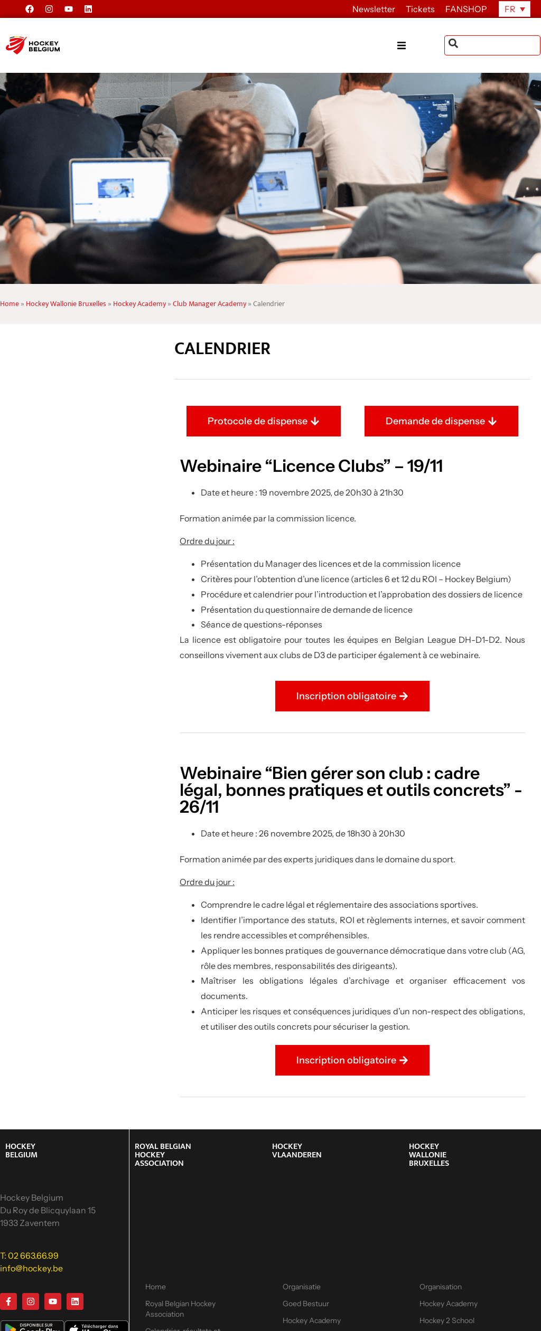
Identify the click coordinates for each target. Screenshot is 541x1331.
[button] (420, 45)
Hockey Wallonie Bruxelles (66, 304)
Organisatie (302, 1286)
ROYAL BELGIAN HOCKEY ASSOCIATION (163, 1155)
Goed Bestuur (306, 1303)
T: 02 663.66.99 (29, 1255)
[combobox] (492, 45)
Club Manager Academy (209, 304)
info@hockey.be (31, 1268)
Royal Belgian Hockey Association (180, 1309)
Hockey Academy (139, 304)
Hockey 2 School (446, 1320)
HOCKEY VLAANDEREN (297, 1150)
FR (510, 9)
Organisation (440, 1286)
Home (9, 304)
